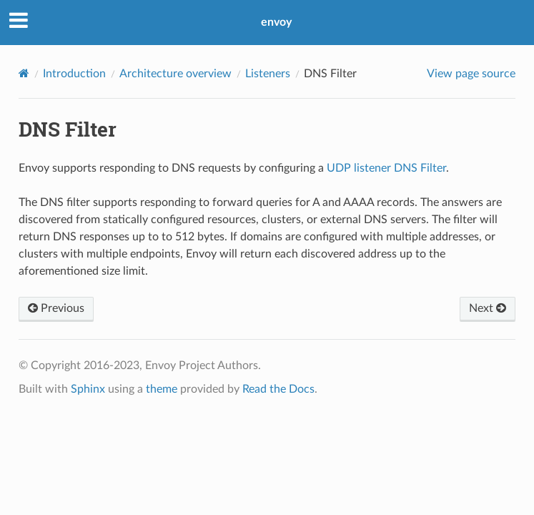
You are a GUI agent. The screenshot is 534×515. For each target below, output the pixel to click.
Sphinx (88, 389)
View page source (471, 73)
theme (161, 389)
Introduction (74, 73)
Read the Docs (278, 389)
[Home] (24, 73)
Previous (56, 308)
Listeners (267, 73)
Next (487, 308)
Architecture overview (175, 73)
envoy (276, 22)
